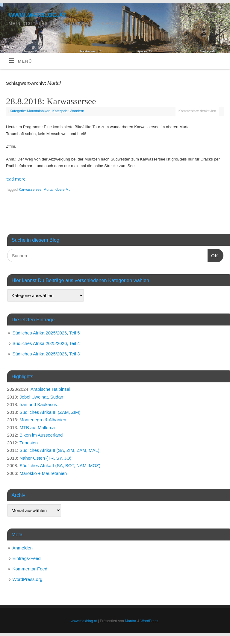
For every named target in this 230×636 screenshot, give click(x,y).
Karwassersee (30, 189)
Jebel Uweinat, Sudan (41, 396)
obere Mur (63, 189)
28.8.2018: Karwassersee (51, 101)
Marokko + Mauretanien (43, 473)
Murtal (48, 189)
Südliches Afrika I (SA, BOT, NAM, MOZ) (59, 465)
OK (213, 255)
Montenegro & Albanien (42, 419)
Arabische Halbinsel (50, 389)
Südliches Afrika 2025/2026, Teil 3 (46, 353)
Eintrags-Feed (27, 558)
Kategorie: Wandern (68, 111)
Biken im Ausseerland (41, 434)
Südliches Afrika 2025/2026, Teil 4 (46, 343)
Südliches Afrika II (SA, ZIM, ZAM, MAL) (59, 450)
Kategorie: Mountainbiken (30, 111)
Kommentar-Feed (30, 568)
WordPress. (149, 621)
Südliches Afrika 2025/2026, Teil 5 (46, 332)
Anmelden (23, 547)
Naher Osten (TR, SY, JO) (45, 458)
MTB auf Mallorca (37, 427)
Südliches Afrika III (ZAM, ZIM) (49, 412)
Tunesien (28, 442)
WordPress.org (28, 579)
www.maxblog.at (37, 14)
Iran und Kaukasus (38, 404)
